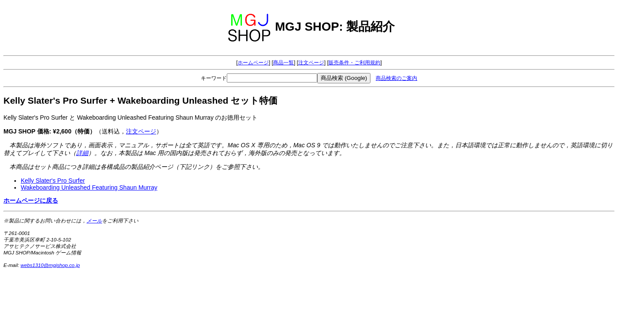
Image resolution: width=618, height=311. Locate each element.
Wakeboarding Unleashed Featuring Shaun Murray (89, 187)
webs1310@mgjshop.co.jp (50, 265)
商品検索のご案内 (396, 78)
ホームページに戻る (30, 200)
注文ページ (311, 63)
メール (94, 220)
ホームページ (253, 63)
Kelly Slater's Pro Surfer (53, 180)
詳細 (82, 152)
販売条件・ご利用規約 (354, 63)
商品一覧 (283, 63)
